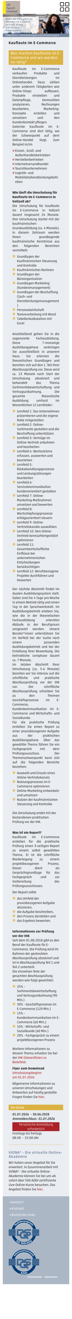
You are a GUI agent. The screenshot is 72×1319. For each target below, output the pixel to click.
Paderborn (11, 35)
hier (41, 1097)
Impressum (50, 1276)
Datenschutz (35, 1276)
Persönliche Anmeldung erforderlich (36, 1126)
